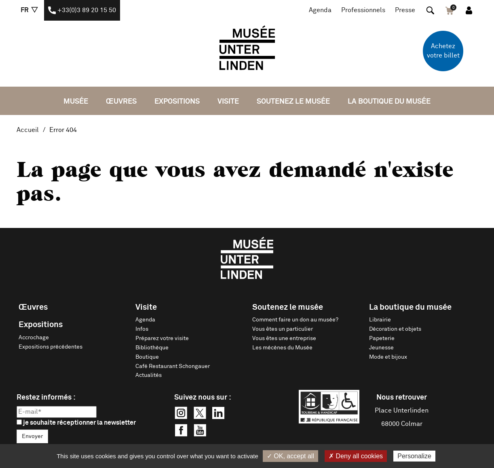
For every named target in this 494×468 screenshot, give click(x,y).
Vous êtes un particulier (282, 329)
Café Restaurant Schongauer (172, 366)
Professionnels (363, 10)
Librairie (380, 320)
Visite (228, 101)
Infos (141, 329)
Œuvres (121, 101)
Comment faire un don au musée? (295, 320)
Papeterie (382, 338)
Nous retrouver (401, 397)
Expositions (177, 101)
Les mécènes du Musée (282, 348)
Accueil (28, 130)
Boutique (147, 357)
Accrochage (34, 337)
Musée (75, 101)
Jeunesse (381, 348)
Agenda (320, 10)
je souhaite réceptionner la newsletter (76, 422)
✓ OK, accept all (290, 456)
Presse (405, 10)
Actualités (148, 375)
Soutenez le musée (293, 101)
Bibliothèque (152, 348)
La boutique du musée (389, 101)
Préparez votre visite (162, 338)
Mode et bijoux (388, 357)
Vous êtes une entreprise (284, 338)
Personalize (414, 456)
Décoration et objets (395, 329)
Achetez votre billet (443, 51)
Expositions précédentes (50, 347)
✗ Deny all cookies (356, 456)
